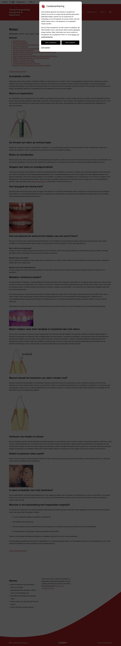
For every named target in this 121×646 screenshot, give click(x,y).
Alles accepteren (51, 43)
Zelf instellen (45, 48)
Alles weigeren (70, 43)
